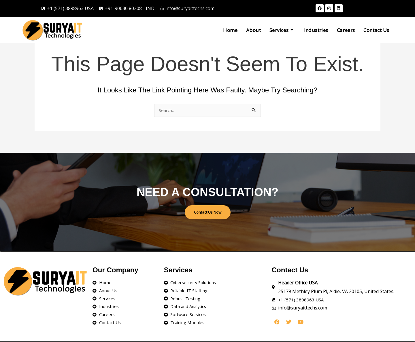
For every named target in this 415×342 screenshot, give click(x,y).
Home (230, 30)
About (253, 30)
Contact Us (376, 30)
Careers (346, 30)
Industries (316, 30)
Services (281, 30)
